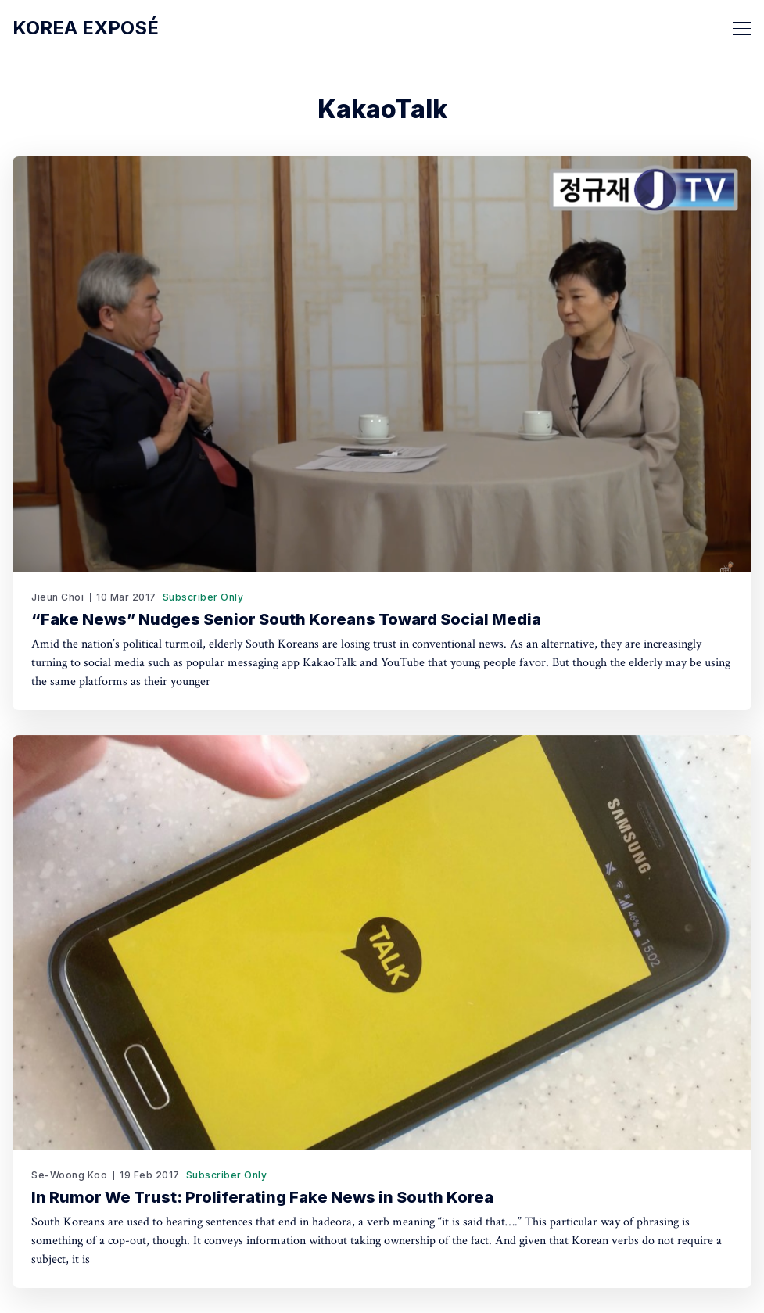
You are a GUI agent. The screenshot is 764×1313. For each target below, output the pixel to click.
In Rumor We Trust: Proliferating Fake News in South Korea (262, 1197)
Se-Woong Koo (69, 1175)
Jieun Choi (57, 597)
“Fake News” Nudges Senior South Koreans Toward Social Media (286, 619)
